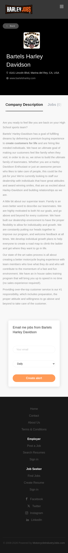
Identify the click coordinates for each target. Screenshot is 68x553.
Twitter (36, 506)
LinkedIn (36, 519)
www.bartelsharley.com (23, 78)
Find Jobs (34, 475)
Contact (34, 415)
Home (34, 408)
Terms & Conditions (34, 429)
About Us (34, 422)
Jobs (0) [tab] (55, 105)
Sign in (34, 459)
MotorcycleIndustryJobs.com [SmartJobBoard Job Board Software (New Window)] (49, 542)
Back (12, 26)
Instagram (36, 513)
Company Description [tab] (24, 105)
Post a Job (34, 445)
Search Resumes (34, 452)
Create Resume (34, 482)
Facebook (36, 499)
